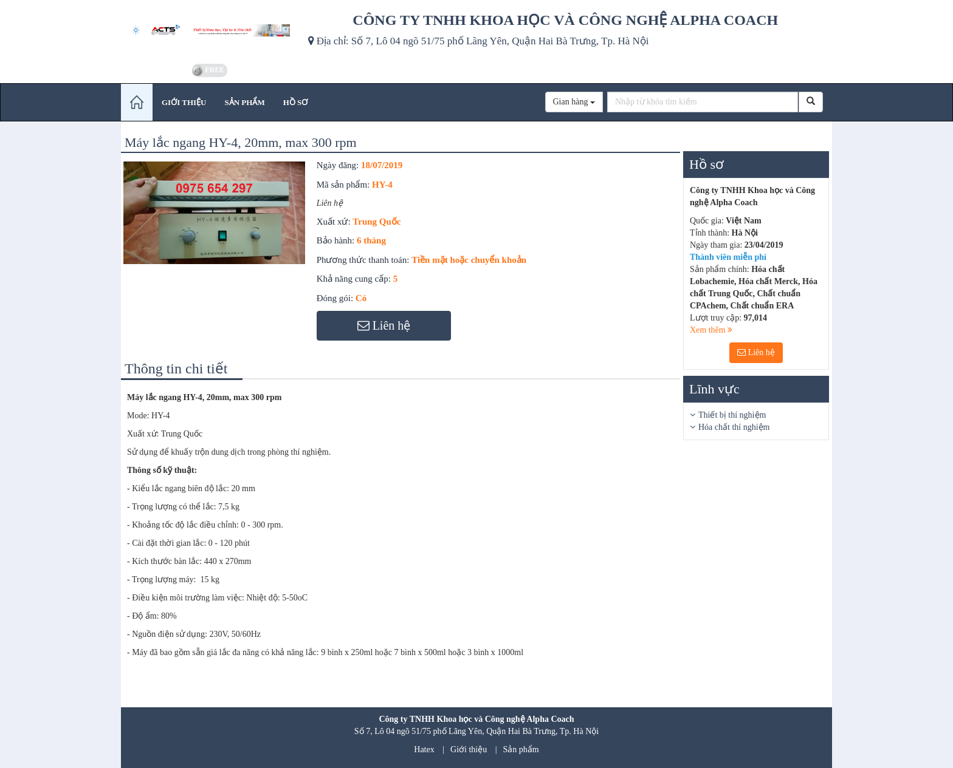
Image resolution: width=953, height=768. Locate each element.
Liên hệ (756, 352)
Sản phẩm (521, 749)
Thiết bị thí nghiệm (732, 415)
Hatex (424, 749)
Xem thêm (711, 330)
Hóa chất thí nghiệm (734, 427)
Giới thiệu (468, 749)
